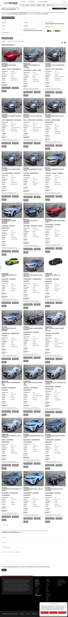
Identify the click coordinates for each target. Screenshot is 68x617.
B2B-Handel (37, 590)
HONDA (47, 590)
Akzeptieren (45, 612)
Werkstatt (37, 581)
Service (36, 585)
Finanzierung (37, 589)
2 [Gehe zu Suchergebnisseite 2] (4, 525)
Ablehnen (53, 612)
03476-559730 (32, 1)
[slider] (2, 34)
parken (4, 91)
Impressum (28, 613)
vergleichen (15, 87)
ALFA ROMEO (48, 582)
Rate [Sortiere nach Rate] (11, 41)
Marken (47, 580)
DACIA (47, 586)
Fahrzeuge (37, 580)
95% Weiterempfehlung (43, 1)
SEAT (47, 601)
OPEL (47, 598)
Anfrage (24, 1)
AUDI (47, 583)
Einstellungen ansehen (62, 612)
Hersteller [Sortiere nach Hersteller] (3, 41)
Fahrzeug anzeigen (6, 87)
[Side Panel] (65, 1)
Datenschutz (22, 613)
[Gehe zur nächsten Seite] (7, 525)
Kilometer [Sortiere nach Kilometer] (15, 41)
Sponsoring (37, 592)
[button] (65, 603)
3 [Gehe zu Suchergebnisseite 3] (6, 525)
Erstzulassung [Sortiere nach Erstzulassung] (20, 41)
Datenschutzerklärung (12, 566)
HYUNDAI (47, 591)
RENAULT (47, 599)
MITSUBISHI (48, 595)
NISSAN (47, 597)
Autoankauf (37, 583)
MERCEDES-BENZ (49, 594)
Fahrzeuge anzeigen (7, 38)
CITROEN (47, 584)
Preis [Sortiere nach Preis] (8, 41)
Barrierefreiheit (34, 613)
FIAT (47, 587)
